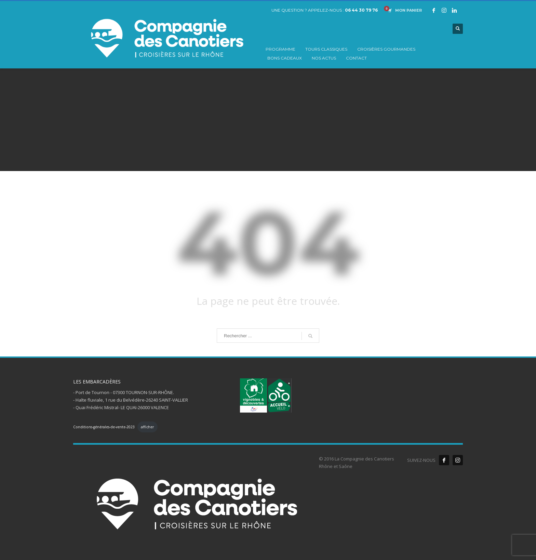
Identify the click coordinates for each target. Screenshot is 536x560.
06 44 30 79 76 (361, 10)
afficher (147, 427)
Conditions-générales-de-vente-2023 (104, 427)
